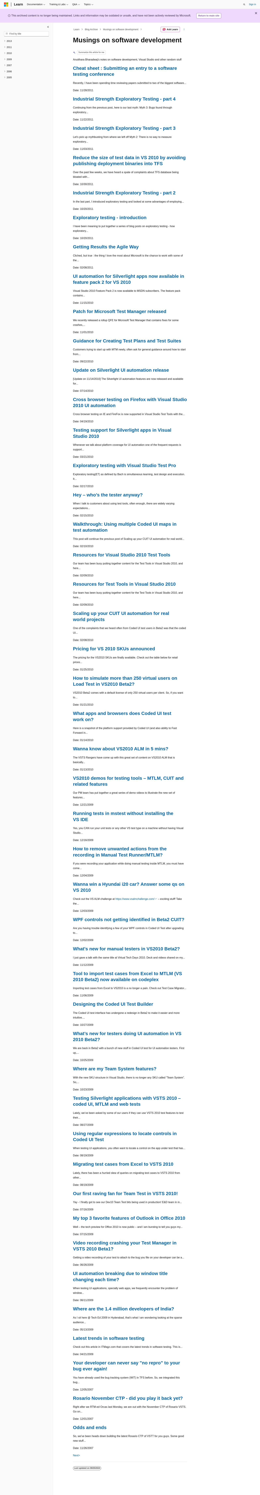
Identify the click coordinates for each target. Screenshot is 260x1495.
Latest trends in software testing (108, 1338)
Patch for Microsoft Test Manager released (119, 311)
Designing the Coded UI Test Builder (113, 1004)
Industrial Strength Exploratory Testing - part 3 (124, 128)
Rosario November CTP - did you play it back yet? (128, 1398)
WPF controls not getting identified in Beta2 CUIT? (128, 919)
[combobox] (26, 34)
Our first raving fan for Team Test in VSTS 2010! (125, 1193)
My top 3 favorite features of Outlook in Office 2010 (129, 1218)
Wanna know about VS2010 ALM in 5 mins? (120, 748)
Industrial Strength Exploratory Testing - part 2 (124, 192)
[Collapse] (48, 27)
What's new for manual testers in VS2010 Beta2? (126, 948)
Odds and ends (89, 1427)
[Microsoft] (6, 4)
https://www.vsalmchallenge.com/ (135, 899)
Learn (77, 29)
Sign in (252, 4)
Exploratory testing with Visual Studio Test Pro (124, 465)
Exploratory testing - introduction (109, 217)
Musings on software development (120, 29)
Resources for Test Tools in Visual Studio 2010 (124, 584)
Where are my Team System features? (115, 1068)
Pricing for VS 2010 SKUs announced (114, 648)
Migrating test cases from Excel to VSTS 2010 (123, 1164)
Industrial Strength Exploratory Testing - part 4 (124, 99)
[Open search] (244, 4)
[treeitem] (26, 41)
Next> (76, 1455)
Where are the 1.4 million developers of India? (123, 1308)
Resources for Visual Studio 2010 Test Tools (121, 554)
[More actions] (184, 29)
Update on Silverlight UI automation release (121, 370)
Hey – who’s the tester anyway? (108, 494)
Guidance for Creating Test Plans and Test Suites (127, 340)
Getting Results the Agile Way (106, 246)
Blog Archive (91, 29)
